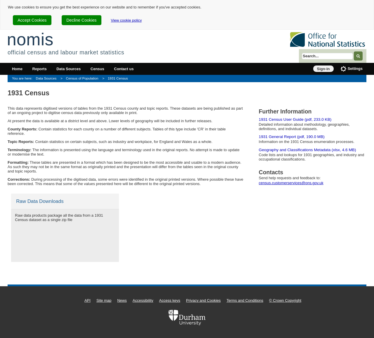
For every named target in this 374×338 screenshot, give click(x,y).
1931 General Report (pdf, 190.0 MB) (292, 136)
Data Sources (68, 69)
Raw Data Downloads (39, 201)
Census (97, 69)
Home (17, 69)
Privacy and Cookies (203, 300)
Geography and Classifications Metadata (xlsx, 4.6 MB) (307, 150)
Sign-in (323, 69)
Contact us (124, 69)
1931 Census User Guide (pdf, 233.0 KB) (295, 119)
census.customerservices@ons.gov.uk (291, 183)
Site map (103, 300)
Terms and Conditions (244, 300)
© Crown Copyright (285, 300)
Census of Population (82, 78)
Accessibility (143, 300)
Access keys (169, 300)
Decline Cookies (81, 20)
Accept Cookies (32, 20)
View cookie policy (126, 20)
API (87, 300)
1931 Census (118, 78)
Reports (39, 69)
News (122, 300)
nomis (30, 39)
